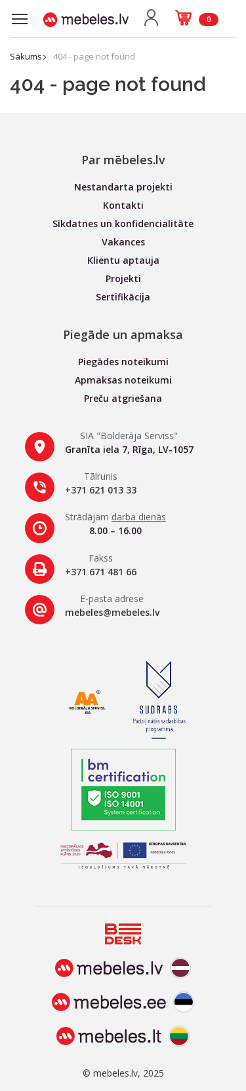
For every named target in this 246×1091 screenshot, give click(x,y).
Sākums (26, 56)
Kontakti (123, 205)
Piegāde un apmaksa (123, 334)
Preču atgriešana (123, 398)
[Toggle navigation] (20, 19)
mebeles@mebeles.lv (112, 612)
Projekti (123, 278)
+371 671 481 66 (100, 571)
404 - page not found (94, 56)
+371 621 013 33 (100, 490)
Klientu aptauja (123, 260)
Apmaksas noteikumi (123, 380)
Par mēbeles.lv (123, 160)
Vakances (123, 242)
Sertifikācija (123, 297)
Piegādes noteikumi (123, 361)
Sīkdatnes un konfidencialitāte (123, 223)
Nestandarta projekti (123, 187)
